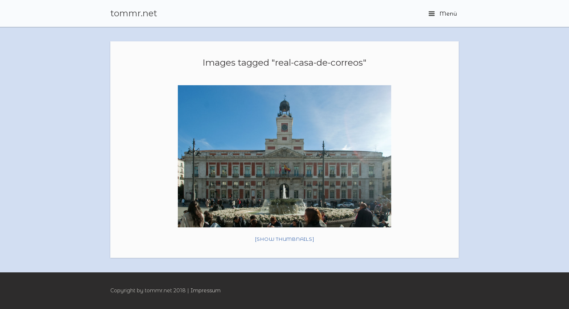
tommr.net (133, 13)
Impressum (206, 290)
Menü (443, 13)
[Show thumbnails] (284, 239)
